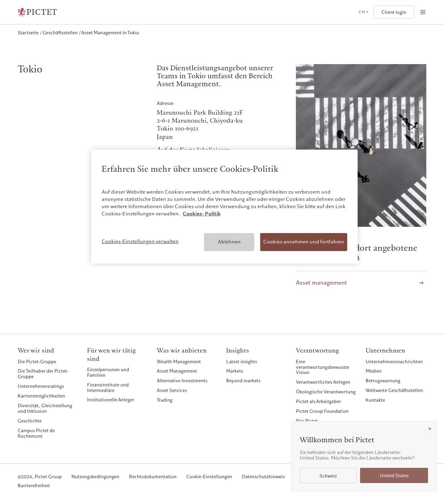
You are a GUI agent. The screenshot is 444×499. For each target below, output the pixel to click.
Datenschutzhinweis (263, 477)
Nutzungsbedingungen (95, 477)
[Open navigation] (423, 12)
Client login (394, 12)
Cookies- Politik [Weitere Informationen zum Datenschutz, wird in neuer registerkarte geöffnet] (202, 213)
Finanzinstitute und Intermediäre (108, 387)
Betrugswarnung (383, 380)
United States (394, 475)
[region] (224, 207)
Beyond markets (243, 380)
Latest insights (241, 361)
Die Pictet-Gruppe (37, 361)
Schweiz (328, 476)
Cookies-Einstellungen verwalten (140, 241)
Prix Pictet (307, 421)
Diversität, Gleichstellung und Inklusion (45, 408)
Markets (234, 371)
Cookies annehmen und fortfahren (303, 241)
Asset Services (172, 390)
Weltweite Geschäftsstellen (394, 390)
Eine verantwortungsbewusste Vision (322, 367)
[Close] (430, 428)
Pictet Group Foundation (322, 411)
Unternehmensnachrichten (394, 361)
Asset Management (177, 371)
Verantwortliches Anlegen (323, 382)
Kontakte (375, 400)
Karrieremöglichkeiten (41, 396)
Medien (374, 371)
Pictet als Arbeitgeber (318, 401)
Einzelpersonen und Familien (108, 372)
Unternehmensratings (41, 386)
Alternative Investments (182, 380)
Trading (164, 400)
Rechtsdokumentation (153, 477)
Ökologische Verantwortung (326, 392)
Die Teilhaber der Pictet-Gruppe (43, 374)
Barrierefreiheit (34, 486)
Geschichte (30, 421)
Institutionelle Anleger (110, 399)
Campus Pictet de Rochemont (36, 433)
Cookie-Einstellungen (209, 477)
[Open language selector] (363, 12)
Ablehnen (229, 241)
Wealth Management (179, 361)
